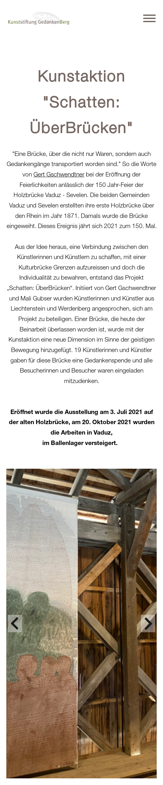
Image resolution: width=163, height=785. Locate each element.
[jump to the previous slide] (15, 623)
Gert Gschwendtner (58, 174)
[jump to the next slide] (148, 623)
